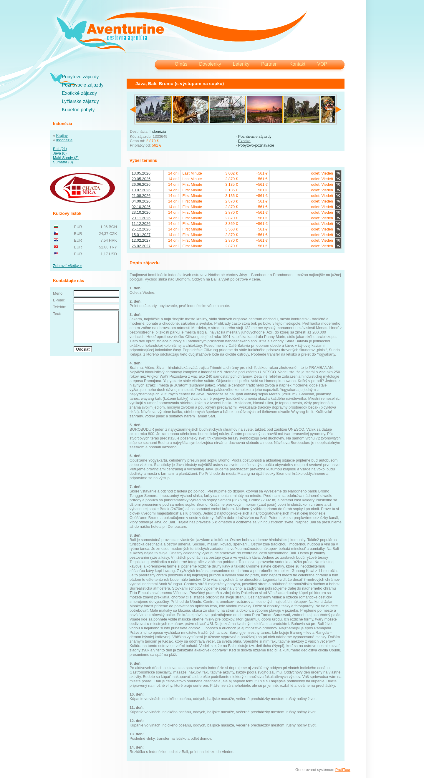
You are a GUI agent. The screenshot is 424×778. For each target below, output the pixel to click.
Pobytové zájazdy (80, 76)
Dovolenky (210, 64)
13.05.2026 (141, 173)
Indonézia (64, 140)
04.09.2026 (141, 201)
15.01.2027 (141, 235)
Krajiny (62, 135)
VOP (322, 64)
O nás (181, 64)
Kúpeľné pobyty (78, 109)
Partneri (269, 64)
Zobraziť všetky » (67, 265)
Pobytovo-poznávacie (256, 145)
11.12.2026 (141, 223)
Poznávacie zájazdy (82, 84)
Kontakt (297, 64)
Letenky (241, 64)
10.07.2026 (141, 190)
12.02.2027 (141, 240)
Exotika (244, 141)
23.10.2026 (141, 212)
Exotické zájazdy (79, 93)
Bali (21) (60, 149)
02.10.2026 (141, 207)
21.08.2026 (141, 195)
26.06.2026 (141, 184)
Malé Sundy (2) (66, 157)
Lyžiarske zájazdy (80, 101)
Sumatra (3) (63, 162)
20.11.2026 (141, 218)
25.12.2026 (141, 229)
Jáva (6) (60, 153)
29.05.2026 (141, 179)
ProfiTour (342, 769)
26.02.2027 (141, 246)
